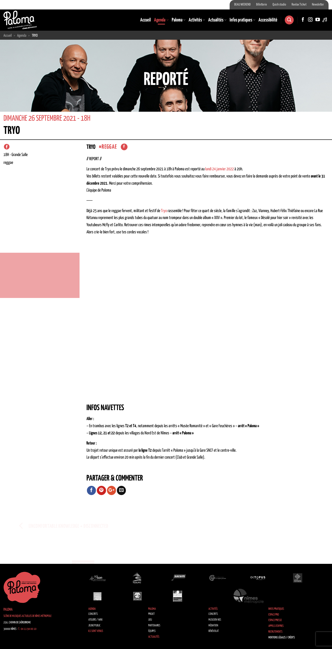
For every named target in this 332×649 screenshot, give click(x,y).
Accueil (145, 20)
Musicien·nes (214, 619)
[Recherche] (289, 19)
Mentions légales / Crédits (281, 637)
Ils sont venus (95, 631)
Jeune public (94, 625)
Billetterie (261, 4)
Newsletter (318, 4)
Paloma (178, 20)
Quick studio (279, 4)
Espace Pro (273, 614)
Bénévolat (213, 631)
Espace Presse (275, 620)
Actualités (217, 20)
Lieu (150, 619)
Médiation (213, 625)
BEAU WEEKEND (242, 4)
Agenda (161, 20)
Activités (197, 20)
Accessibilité (267, 20)
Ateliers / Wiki (95, 619)
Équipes (152, 631)
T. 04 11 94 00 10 (27, 629)
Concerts (93, 614)
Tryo (164, 211)
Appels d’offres (276, 626)
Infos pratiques (242, 20)
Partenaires (154, 625)
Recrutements (275, 631)
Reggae (109, 147)
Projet (151, 614)
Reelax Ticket (299, 4)
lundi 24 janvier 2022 (219, 169)
